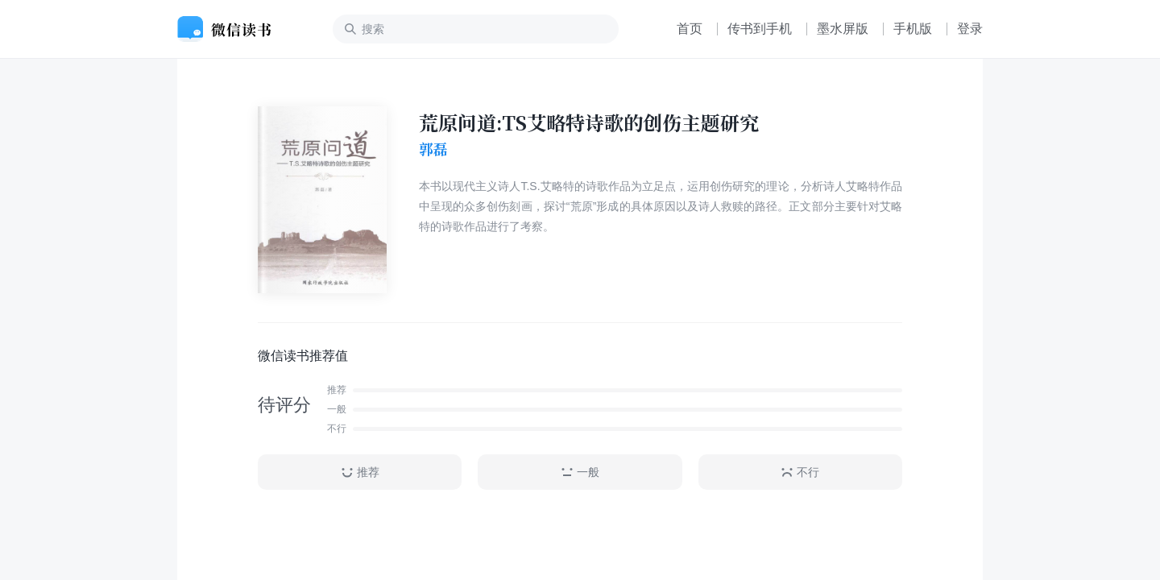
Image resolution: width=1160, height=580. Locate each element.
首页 (689, 28)
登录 (970, 28)
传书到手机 (759, 28)
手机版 (912, 28)
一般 (580, 472)
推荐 (360, 472)
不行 (800, 472)
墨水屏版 (842, 28)
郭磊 (433, 149)
